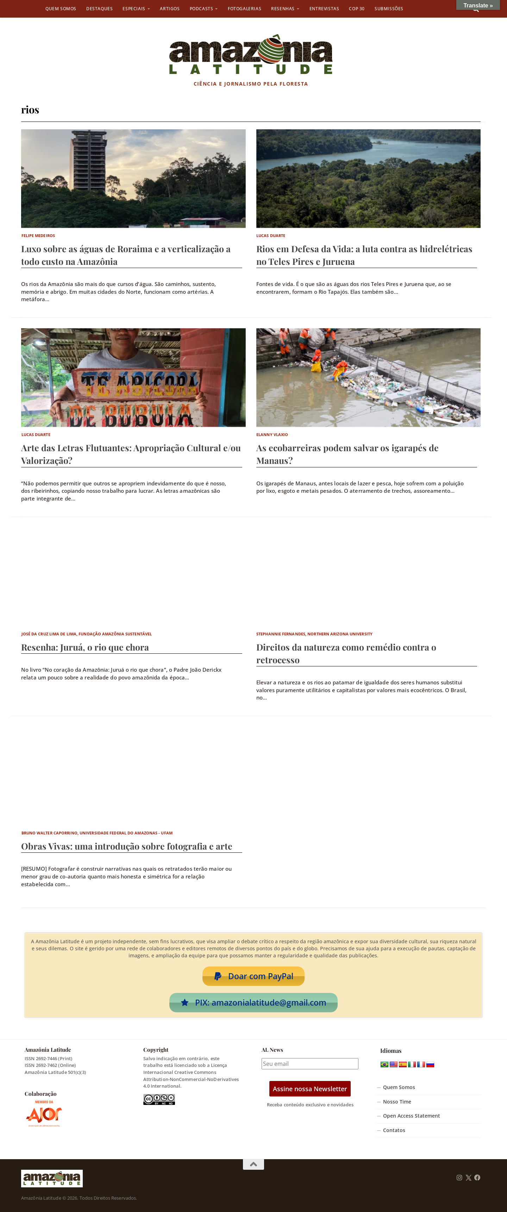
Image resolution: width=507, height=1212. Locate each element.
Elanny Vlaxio (272, 434)
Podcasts (201, 9)
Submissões (389, 9)
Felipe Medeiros (38, 235)
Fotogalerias (244, 9)
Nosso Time (397, 1102)
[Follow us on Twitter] (468, 1177)
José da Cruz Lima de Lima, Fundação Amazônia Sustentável (86, 633)
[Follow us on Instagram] (459, 1177)
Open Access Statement (411, 1116)
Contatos (394, 1130)
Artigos (170, 9)
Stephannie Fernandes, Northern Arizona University (314, 633)
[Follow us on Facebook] (477, 1177)
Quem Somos (60, 9)
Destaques (99, 9)
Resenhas (283, 9)
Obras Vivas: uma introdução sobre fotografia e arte (126, 846)
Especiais (134, 9)
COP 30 (357, 9)
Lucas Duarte (270, 235)
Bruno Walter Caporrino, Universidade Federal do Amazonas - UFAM (97, 832)
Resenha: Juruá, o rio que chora (85, 647)
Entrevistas (324, 9)
